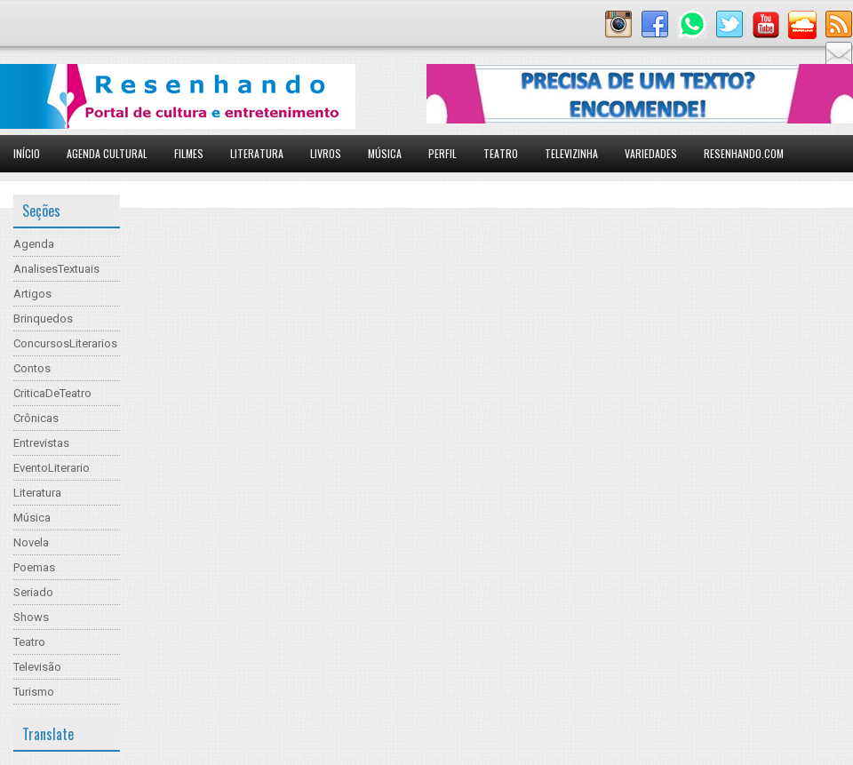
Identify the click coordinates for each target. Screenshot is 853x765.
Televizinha (571, 153)
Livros (325, 153)
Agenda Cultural (107, 153)
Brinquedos (43, 318)
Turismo (33, 691)
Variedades (651, 153)
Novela (31, 542)
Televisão (37, 666)
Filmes (188, 153)
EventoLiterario (51, 467)
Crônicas (36, 418)
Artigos (32, 293)
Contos (32, 368)
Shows (31, 617)
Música (385, 153)
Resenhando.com (744, 153)
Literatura (256, 153)
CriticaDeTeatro (52, 393)
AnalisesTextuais (56, 268)
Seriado (33, 592)
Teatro (500, 153)
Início (26, 153)
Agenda (33, 244)
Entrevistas (41, 443)
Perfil (442, 153)
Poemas (34, 567)
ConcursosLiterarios (65, 343)
